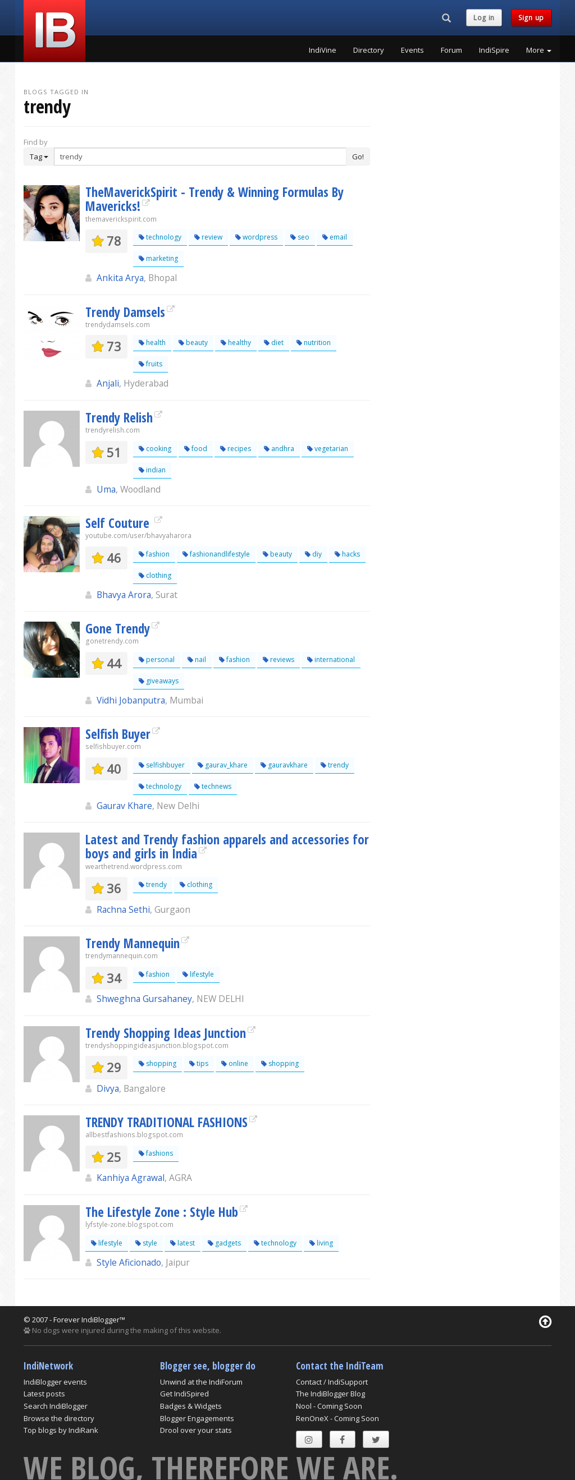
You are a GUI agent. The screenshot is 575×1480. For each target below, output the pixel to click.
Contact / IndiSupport (332, 1382)
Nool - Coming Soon (329, 1406)
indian (152, 470)
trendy (335, 765)
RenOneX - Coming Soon (337, 1418)
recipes (235, 448)
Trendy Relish (119, 417)
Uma (106, 489)
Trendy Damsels (125, 312)
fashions (156, 1153)
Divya (108, 1088)
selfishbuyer (162, 765)
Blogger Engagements (197, 1418)
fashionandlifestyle (216, 554)
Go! (358, 156)
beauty (193, 342)
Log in (484, 17)
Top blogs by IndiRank (61, 1430)
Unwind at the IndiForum (201, 1382)
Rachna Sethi (123, 909)
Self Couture (119, 523)
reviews (278, 659)
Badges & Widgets (191, 1406)
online (234, 1063)
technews (212, 786)
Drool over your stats (196, 1430)
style (146, 1243)
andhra (279, 448)
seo (299, 237)
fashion (154, 554)
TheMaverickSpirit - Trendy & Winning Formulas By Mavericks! (214, 199)
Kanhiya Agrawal (131, 1177)
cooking (155, 448)
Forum (451, 50)
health (152, 342)
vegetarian (327, 448)
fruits (150, 364)
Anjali (108, 383)
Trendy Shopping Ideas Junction (165, 1033)
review (208, 237)
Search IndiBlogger (56, 1406)
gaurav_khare (223, 765)
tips (198, 1063)
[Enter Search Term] (200, 157)
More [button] (538, 50)
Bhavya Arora (124, 595)
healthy (236, 342)
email (334, 237)
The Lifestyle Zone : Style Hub (161, 1212)
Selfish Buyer (117, 734)
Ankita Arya (120, 278)
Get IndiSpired (184, 1394)
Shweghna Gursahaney (144, 998)
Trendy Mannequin (132, 943)
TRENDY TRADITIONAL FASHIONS (166, 1122)
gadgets (224, 1243)
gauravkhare (284, 765)
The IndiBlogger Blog (330, 1394)
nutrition (313, 342)
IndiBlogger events (55, 1382)
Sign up (531, 17)
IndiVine (322, 50)
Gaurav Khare (124, 805)
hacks (347, 554)
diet (274, 342)
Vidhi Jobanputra (131, 700)
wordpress (256, 237)
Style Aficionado (129, 1262)
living (321, 1243)
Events (412, 50)
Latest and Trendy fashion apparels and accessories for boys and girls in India (227, 846)
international (331, 659)
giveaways (159, 681)
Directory (368, 50)
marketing (158, 258)
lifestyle (198, 974)
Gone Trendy (117, 628)
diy (313, 554)
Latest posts (44, 1394)
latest (182, 1243)
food (195, 448)
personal (157, 659)
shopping (157, 1063)
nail (197, 659)
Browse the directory (59, 1418)
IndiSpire (494, 50)
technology (160, 237)
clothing (155, 575)
